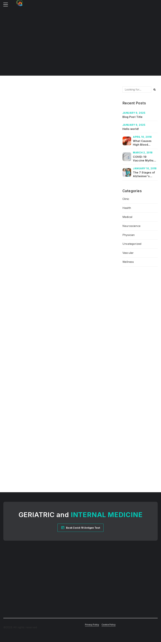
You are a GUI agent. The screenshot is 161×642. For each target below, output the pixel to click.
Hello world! (130, 129)
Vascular (128, 252)
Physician (128, 235)
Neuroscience (131, 226)
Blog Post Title (132, 117)
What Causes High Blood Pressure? (142, 144)
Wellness (128, 261)
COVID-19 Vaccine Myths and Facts (143, 160)
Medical (127, 217)
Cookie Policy (109, 624)
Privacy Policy (92, 624)
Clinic (125, 199)
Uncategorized (131, 243)
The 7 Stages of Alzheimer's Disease (144, 176)
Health (126, 208)
